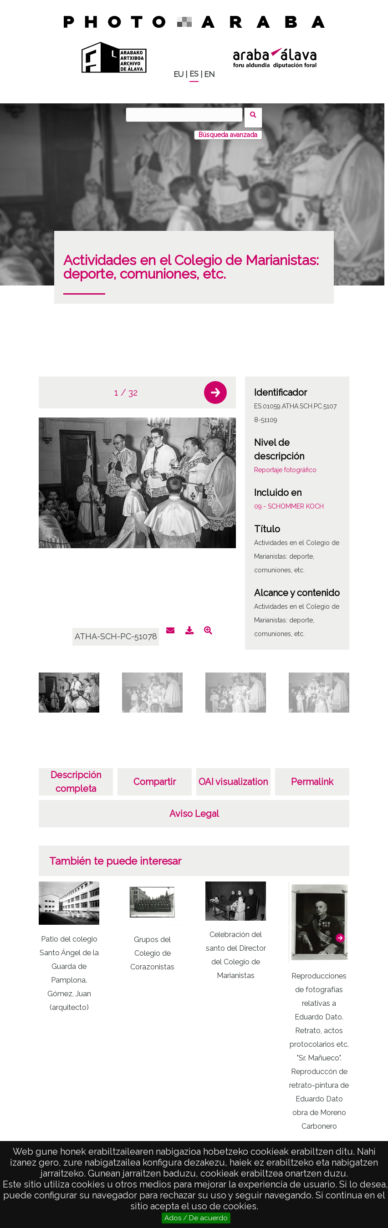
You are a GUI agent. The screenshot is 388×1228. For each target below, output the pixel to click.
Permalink (312, 775)
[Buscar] (187, 114)
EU (179, 74)
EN (209, 74)
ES (194, 74)
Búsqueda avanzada (228, 128)
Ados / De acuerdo (196, 1218)
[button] (215, 386)
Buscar (256, 114)
